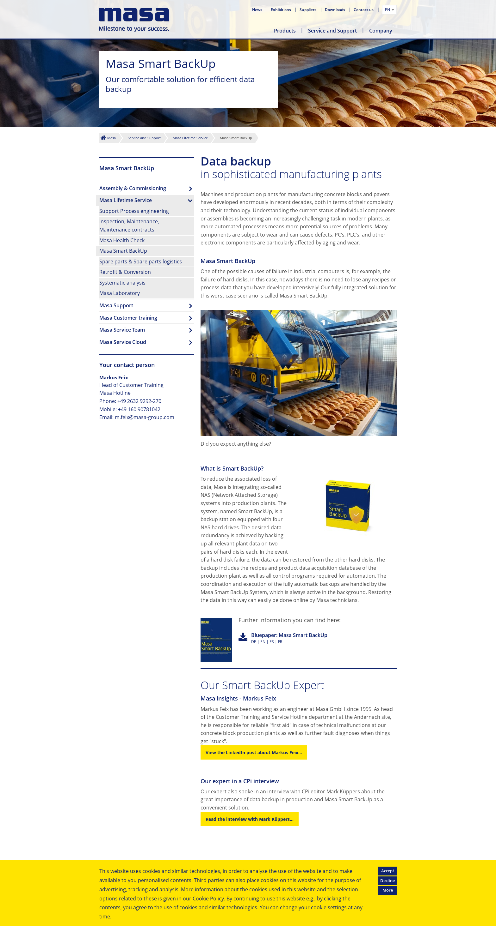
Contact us (364, 9)
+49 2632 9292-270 (139, 401)
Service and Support (332, 30)
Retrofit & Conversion (125, 271)
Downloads (335, 9)
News (257, 9)
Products (285, 30)
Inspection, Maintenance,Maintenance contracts (129, 225)
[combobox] (389, 9)
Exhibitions (281, 9)
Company (380, 30)
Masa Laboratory (119, 293)
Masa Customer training (128, 317)
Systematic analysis (122, 282)
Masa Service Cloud (122, 342)
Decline (387, 880)
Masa (111, 137)
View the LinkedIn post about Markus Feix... (254, 752)
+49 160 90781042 (139, 409)
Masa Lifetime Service (190, 137)
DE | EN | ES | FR (289, 638)
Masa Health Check (122, 240)
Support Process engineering (134, 210)
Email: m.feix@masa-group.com (136, 417)
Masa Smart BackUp (123, 250)
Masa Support (116, 305)
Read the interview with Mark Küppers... (250, 819)
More (387, 890)
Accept (387, 871)
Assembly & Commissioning (132, 188)
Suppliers (308, 9)
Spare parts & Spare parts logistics (140, 261)
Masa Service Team (122, 329)
